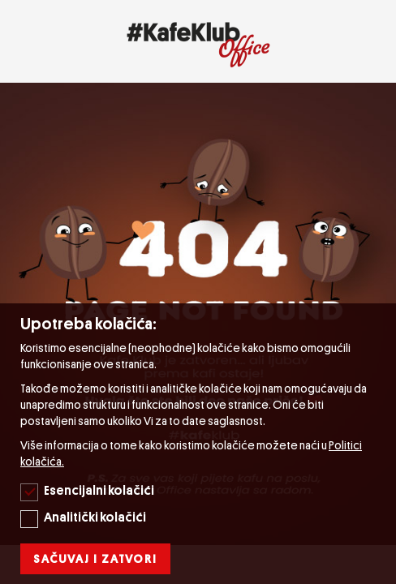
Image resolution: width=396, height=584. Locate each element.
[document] (200, 443)
